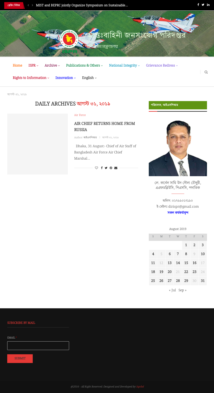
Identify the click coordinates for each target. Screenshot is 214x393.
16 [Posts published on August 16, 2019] (194, 263)
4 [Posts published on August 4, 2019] (153, 254)
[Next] (32, 5)
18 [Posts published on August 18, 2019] (153, 272)
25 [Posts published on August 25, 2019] (153, 281)
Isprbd (140, 387)
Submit (20, 358)
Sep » (183, 290)
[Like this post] (96, 168)
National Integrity (123, 65)
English (88, 78)
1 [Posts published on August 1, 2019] (186, 245)
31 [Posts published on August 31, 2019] (203, 281)
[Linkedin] (208, 5)
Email (12, 338)
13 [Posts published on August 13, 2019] (169, 263)
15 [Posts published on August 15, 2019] (186, 263)
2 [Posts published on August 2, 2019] (194, 245)
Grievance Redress (160, 65)
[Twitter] (203, 5)
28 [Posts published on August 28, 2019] (178, 281)
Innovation (64, 78)
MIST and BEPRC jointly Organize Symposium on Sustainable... (82, 5)
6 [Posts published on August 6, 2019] (170, 254)
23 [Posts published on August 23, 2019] (194, 272)
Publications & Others (83, 65)
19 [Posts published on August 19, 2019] (161, 272)
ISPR (31, 65)
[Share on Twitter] (106, 168)
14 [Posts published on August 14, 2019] (178, 263)
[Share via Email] (115, 168)
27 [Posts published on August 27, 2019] (169, 281)
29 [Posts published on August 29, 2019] (186, 281)
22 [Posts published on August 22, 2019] (186, 272)
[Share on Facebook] (102, 168)
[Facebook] (198, 5)
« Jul (172, 290)
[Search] (206, 72)
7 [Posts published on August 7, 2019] (178, 254)
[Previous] (28, 5)
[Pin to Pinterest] (111, 168)
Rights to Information (29, 78)
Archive (51, 65)
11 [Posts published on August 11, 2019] (153, 263)
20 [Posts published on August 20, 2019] (169, 272)
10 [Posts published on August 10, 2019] (203, 254)
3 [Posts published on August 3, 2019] (203, 245)
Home (17, 65)
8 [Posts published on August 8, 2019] (186, 254)
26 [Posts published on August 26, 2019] (161, 281)
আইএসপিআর (90, 138)
